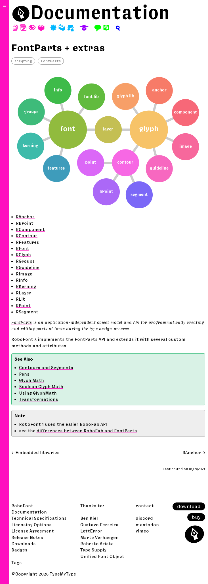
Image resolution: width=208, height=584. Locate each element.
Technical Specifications (39, 518)
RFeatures (27, 242)
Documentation (100, 12)
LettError (91, 531)
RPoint (23, 305)
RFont (22, 248)
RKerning (26, 286)
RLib (21, 299)
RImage (24, 273)
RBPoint (24, 223)
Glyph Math (31, 380)
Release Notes (27, 537)
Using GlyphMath (38, 393)
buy (196, 517)
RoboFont (22, 505)
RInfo (22, 280)
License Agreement (32, 531)
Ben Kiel (89, 518)
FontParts (51, 61)
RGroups (25, 261)
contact (145, 505)
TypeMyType (63, 574)
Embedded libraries (37, 452)
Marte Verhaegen (99, 537)
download (189, 506)
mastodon (147, 524)
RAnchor (25, 216)
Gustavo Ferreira (99, 524)
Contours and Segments (46, 367)
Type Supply (93, 549)
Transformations (38, 399)
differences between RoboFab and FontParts (87, 430)
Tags (16, 562)
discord (144, 518)
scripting (23, 61)
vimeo (142, 531)
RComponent (30, 229)
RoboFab (89, 424)
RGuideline (27, 267)
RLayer (23, 292)
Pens (24, 374)
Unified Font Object (102, 556)
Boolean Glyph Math (41, 386)
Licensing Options (31, 524)
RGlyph (23, 254)
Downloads (23, 543)
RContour (26, 235)
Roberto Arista (97, 543)
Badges (19, 549)
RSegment (27, 311)
